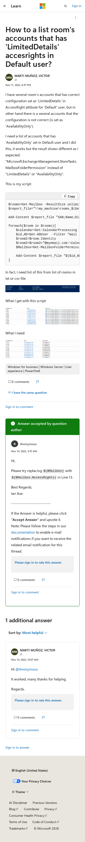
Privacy (49, 809)
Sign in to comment (19, 407)
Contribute (31, 809)
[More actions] (76, 17)
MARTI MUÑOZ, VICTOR (32, 76)
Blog (12, 809)
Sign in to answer (17, 747)
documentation (23, 532)
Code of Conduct (44, 822)
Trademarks (17, 828)
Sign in (76, 6)
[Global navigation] (4, 6)
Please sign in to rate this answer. (38, 562)
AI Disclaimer (18, 802)
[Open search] (65, 6)
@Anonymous (26, 669)
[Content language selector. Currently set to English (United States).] (30, 770)
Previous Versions (45, 802)
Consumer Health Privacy (26, 815)
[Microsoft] (43, 6)
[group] (42, 232)
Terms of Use (18, 822)
